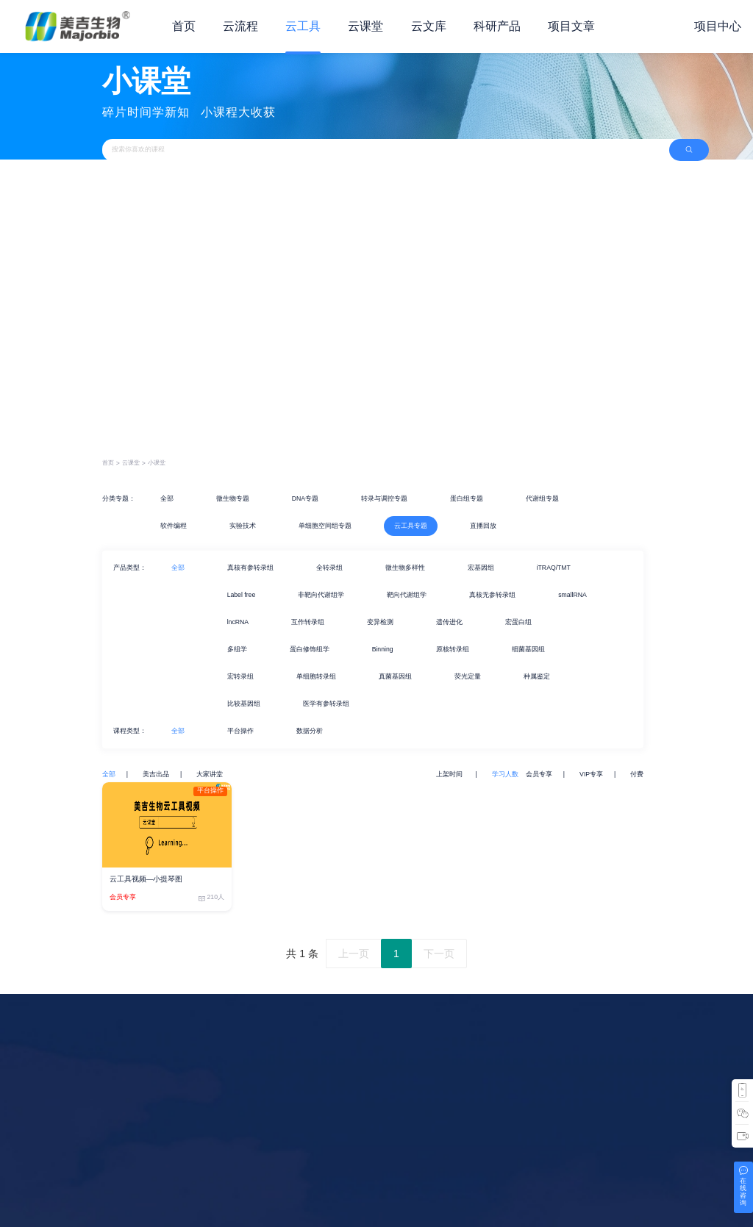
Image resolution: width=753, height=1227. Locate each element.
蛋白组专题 (466, 498)
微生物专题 (232, 498)
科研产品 (497, 26)
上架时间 (450, 774)
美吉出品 (156, 774)
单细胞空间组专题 (325, 525)
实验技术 (242, 525)
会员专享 (539, 774)
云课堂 (365, 26)
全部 (167, 498)
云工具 (303, 26)
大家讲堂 (209, 774)
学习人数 (505, 774)
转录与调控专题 (384, 498)
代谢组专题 (542, 498)
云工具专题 (410, 525)
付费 (636, 774)
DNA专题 (305, 498)
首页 (184, 26)
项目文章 (571, 26)
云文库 (428, 26)
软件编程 (173, 525)
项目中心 (717, 26)
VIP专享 (591, 774)
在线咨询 (743, 1191)
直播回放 (483, 525)
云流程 (240, 26)
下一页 (439, 953)
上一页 (353, 953)
